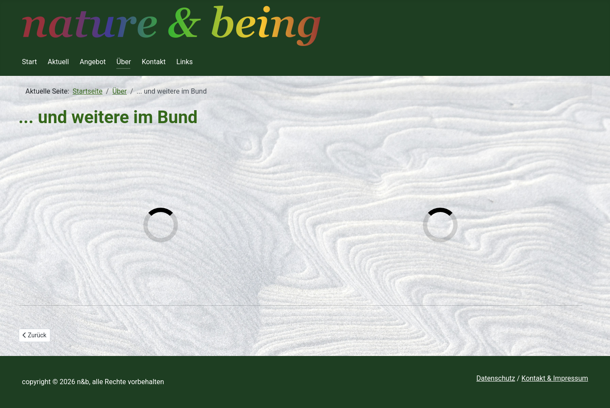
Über (123, 62)
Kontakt (153, 62)
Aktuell (58, 62)
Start (29, 62)
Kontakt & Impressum (554, 378)
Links (184, 62)
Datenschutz (495, 378)
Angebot (92, 62)
